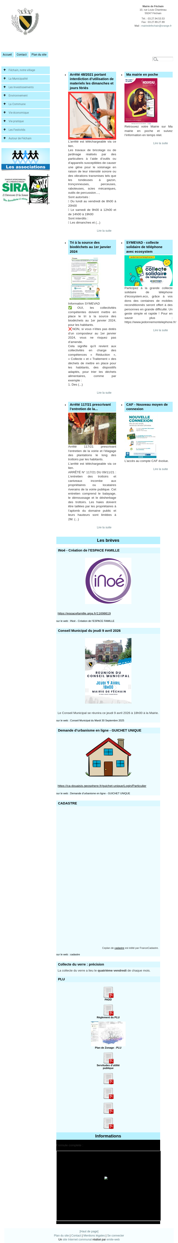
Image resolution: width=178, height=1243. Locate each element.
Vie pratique (16, 121)
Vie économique (19, 112)
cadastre (119, 948)
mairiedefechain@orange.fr (156, 25)
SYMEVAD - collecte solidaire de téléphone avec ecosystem (144, 247)
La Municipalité (18, 78)
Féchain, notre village (22, 70)
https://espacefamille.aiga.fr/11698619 (84, 613)
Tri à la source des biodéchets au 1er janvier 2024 (90, 247)
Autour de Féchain (20, 138)
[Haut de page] (89, 1231)
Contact (22, 54)
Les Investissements (21, 87)
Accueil (7, 54)
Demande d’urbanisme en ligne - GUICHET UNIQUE (100, 793)
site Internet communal (77, 1239)
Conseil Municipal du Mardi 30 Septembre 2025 (97, 720)
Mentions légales (94, 1235)
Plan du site (39, 54)
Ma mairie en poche (142, 74)
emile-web (113, 1239)
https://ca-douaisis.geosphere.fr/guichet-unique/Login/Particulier (102, 786)
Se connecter (115, 1235)
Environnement (18, 95)
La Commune (17, 104)
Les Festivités (17, 129)
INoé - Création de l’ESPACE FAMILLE (92, 621)
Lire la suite (104, 230)
